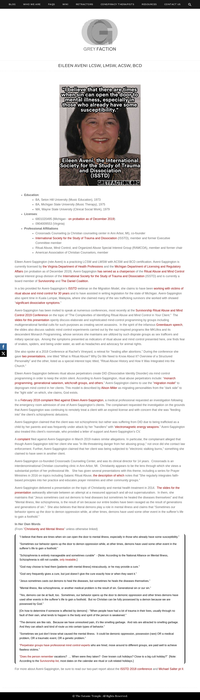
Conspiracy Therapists (117, 4)
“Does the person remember (36, 656)
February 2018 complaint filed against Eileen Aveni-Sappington (61, 400)
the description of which (108, 475)
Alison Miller (109, 388)
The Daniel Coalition (74, 281)
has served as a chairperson (116, 271)
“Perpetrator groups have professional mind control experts (54, 645)
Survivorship (46, 281)
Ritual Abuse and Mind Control (164, 271)
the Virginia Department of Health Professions (73, 266)
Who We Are (32, 4)
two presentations (33, 356)
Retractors (84, 4)
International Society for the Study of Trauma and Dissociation (76, 238)
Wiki (65, 4)
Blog (12, 4)
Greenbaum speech (169, 324)
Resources (149, 4)
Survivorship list (49, 660)
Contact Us (172, 4)
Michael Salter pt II (171, 669)
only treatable (68, 559)
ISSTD (72, 288)
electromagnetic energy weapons (137, 427)
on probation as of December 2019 (91, 219)
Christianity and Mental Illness (44, 529)
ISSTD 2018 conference (136, 669)
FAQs (51, 4)
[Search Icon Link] (190, 4)
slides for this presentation (32, 320)
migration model (164, 383)
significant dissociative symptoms (38, 303)
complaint (23, 439)
